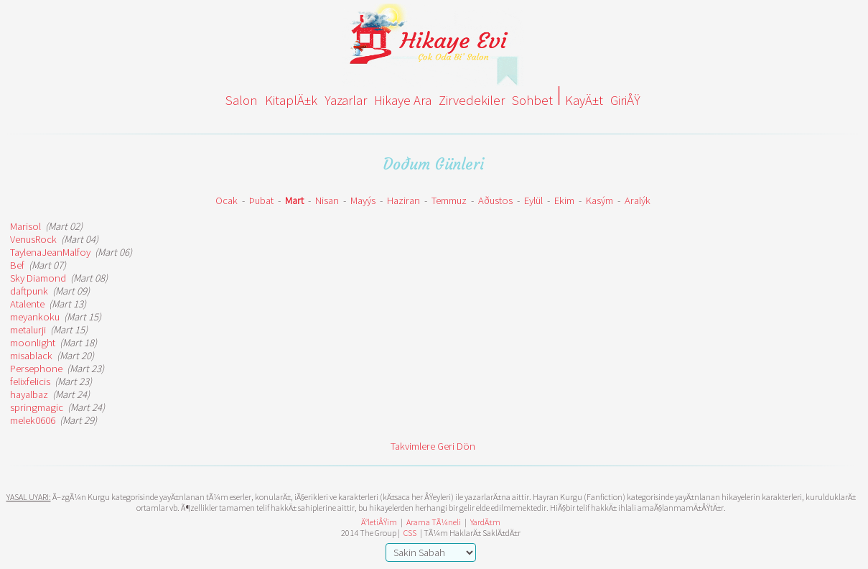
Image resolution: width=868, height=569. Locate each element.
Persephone (36, 368)
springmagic (36, 407)
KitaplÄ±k (291, 100)
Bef (17, 265)
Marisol (25, 226)
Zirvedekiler (472, 100)
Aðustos (495, 200)
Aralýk (637, 200)
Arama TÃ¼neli (433, 522)
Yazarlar (346, 100)
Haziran (403, 200)
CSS (409, 532)
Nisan (327, 200)
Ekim (564, 200)
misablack (31, 355)
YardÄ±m (485, 522)
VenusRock (33, 239)
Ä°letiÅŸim (379, 522)
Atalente (27, 303)
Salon (241, 100)
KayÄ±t (584, 100)
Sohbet (532, 100)
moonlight (32, 342)
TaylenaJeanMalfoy (50, 252)
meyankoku (35, 316)
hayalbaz (29, 394)
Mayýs (362, 200)
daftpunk (29, 290)
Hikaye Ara (402, 100)
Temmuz (449, 200)
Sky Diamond (38, 278)
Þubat (261, 200)
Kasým (599, 200)
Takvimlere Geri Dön (433, 446)
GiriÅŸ (625, 100)
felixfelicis (30, 381)
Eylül (533, 200)
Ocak (226, 200)
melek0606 (32, 420)
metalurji (28, 329)
